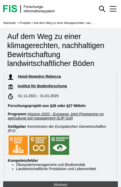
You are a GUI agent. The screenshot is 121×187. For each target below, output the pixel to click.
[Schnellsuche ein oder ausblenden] (102, 9)
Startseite (9, 22)
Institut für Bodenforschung (59, 86)
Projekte (25, 22)
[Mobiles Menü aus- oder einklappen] (113, 9)
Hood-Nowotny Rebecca (62, 76)
